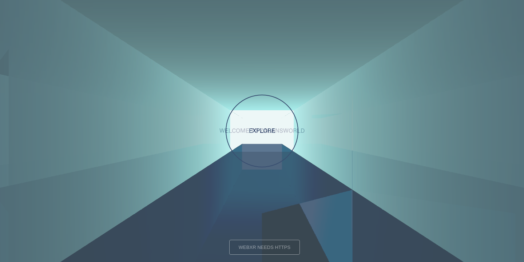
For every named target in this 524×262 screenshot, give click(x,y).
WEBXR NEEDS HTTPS (264, 247)
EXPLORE (262, 131)
